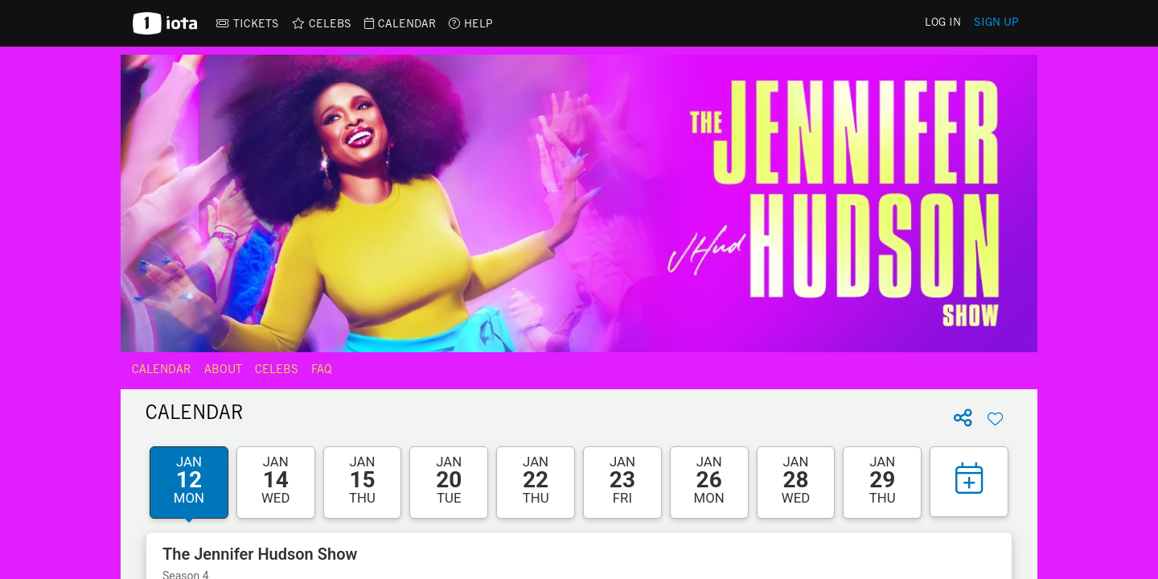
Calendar (161, 370)
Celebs (276, 370)
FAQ (321, 370)
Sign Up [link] (996, 23)
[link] (247, 23)
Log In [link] (943, 23)
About (223, 370)
